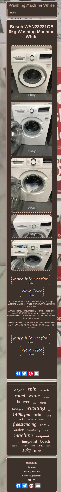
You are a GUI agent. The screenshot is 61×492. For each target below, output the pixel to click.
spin (32, 389)
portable (44, 390)
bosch (45, 441)
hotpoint (42, 436)
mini (34, 403)
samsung (34, 429)
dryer (19, 390)
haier (47, 430)
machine (23, 435)
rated (20, 395)
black (41, 419)
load (41, 445)
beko (38, 414)
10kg (26, 450)
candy (43, 403)
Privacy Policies (32, 471)
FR (34, 480)
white (34, 395)
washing (35, 408)
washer (19, 430)
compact (16, 443)
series (15, 445)
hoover (23, 401)
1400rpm (21, 414)
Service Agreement (31, 476)
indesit (32, 419)
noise (22, 419)
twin (50, 410)
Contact (31, 467)
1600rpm (17, 409)
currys (48, 446)
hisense (46, 398)
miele (37, 450)
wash (48, 415)
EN (29, 480)
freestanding (24, 424)
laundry (24, 446)
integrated (29, 442)
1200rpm (45, 425)
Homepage (31, 462)
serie (33, 446)
